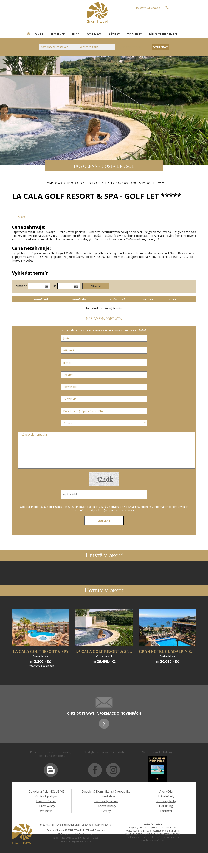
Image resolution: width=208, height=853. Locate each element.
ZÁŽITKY (114, 34)
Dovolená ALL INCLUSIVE (46, 791)
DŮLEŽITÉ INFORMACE (163, 34)
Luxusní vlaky (106, 796)
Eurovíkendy (46, 806)
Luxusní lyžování (106, 801)
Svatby (106, 811)
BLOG (75, 34)
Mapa (21, 216)
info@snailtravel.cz (80, 841)
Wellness (46, 811)
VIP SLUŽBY (134, 34)
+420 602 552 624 (69, 837)
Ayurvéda (166, 791)
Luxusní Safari (46, 801)
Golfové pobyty (46, 796)
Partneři (166, 811)
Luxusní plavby (166, 801)
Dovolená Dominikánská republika (106, 791)
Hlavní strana (52, 183)
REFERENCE (57, 34)
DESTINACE (94, 34)
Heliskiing (166, 806)
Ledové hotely (106, 806)
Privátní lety (166, 796)
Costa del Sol (85, 183)
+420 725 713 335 (89, 837)
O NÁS (39, 34)
